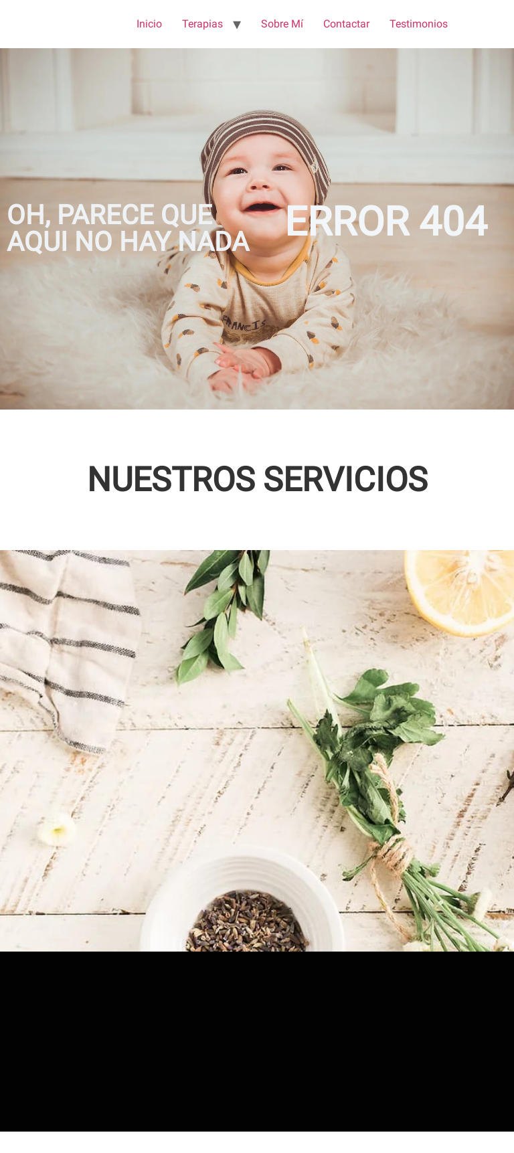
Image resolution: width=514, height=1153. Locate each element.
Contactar (346, 23)
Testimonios (419, 23)
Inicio (149, 23)
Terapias (202, 23)
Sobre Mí (282, 23)
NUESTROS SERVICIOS (257, 479)
